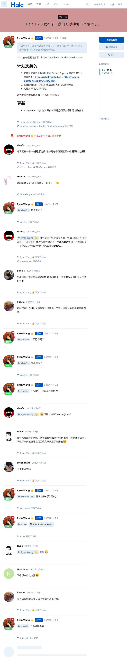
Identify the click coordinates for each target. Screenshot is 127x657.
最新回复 (104, 118)
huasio (24, 391)
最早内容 (104, 64)
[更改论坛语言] (100, 4)
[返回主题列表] (4, 4)
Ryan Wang (29, 237)
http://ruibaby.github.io (48, 77)
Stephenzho (27, 496)
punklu (25, 339)
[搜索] (88, 4)
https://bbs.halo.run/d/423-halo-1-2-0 (61, 57)
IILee (24, 524)
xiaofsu (25, 210)
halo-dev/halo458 (41, 524)
